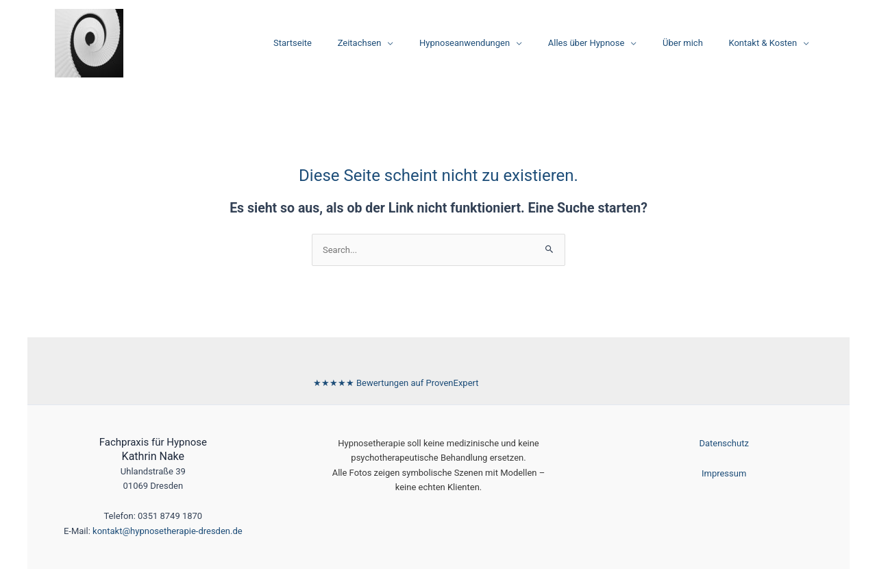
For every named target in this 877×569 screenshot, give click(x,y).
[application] (423, 43)
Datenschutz (723, 443)
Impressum (724, 473)
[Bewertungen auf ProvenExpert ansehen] (396, 383)
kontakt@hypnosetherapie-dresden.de (167, 531)
